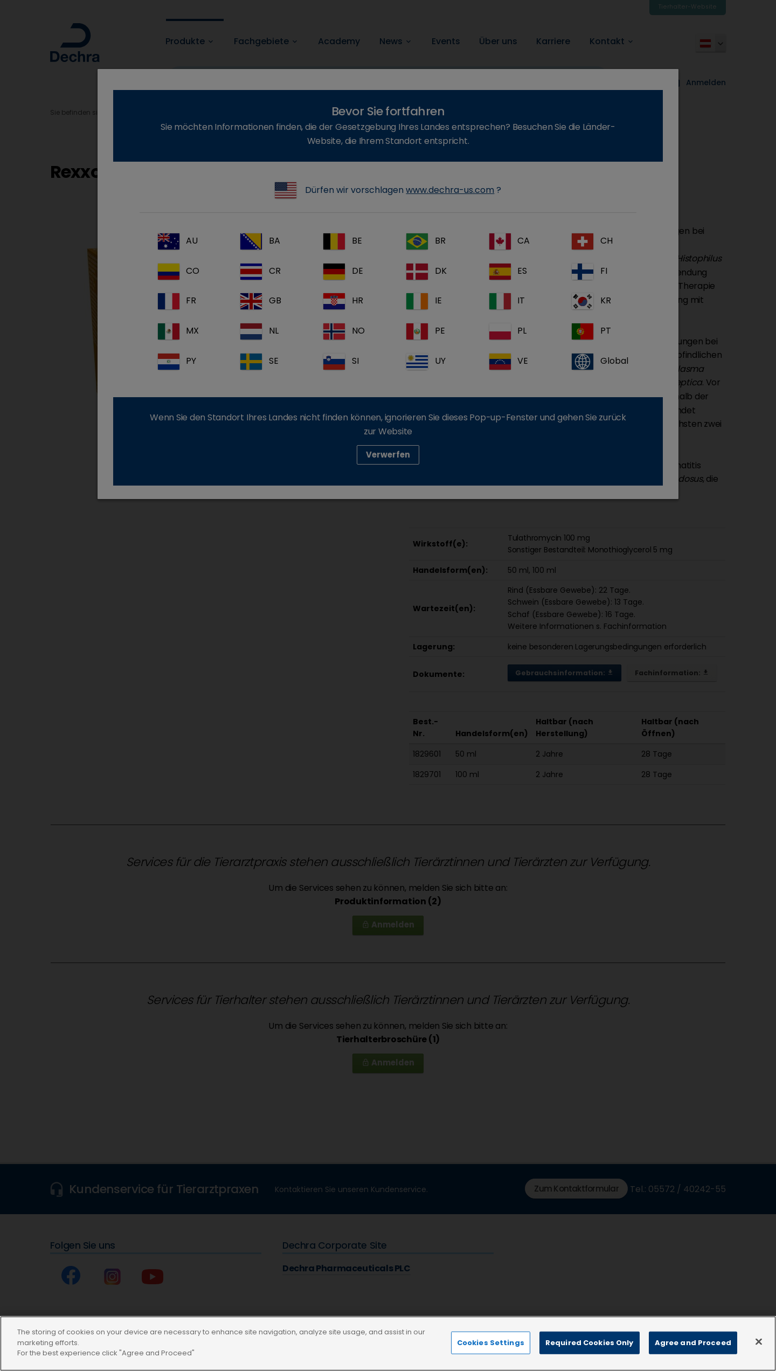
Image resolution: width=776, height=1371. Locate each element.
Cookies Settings (490, 1354)
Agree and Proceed (693, 1354)
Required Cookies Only (589, 1354)
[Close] (759, 1353)
